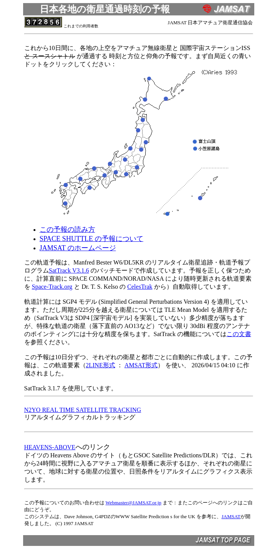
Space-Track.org (52, 286)
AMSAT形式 (141, 365)
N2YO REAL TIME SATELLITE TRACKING (82, 410)
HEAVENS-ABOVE (50, 447)
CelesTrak (139, 286)
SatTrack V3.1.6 (69, 270)
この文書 (239, 334)
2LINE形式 (100, 365)
